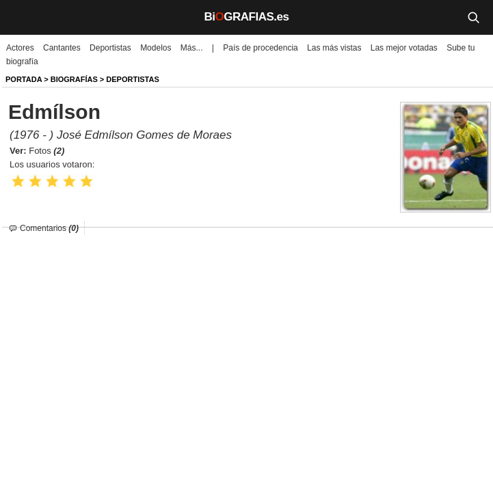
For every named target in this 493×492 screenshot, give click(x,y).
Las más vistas (334, 48)
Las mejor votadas (404, 48)
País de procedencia (260, 48)
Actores (20, 48)
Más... (192, 48)
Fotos (46, 151)
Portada (23, 79)
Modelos (155, 48)
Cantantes (62, 48)
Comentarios (49, 228)
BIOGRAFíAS (74, 79)
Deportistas (110, 48)
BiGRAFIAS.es (246, 16)
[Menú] (20, 17)
